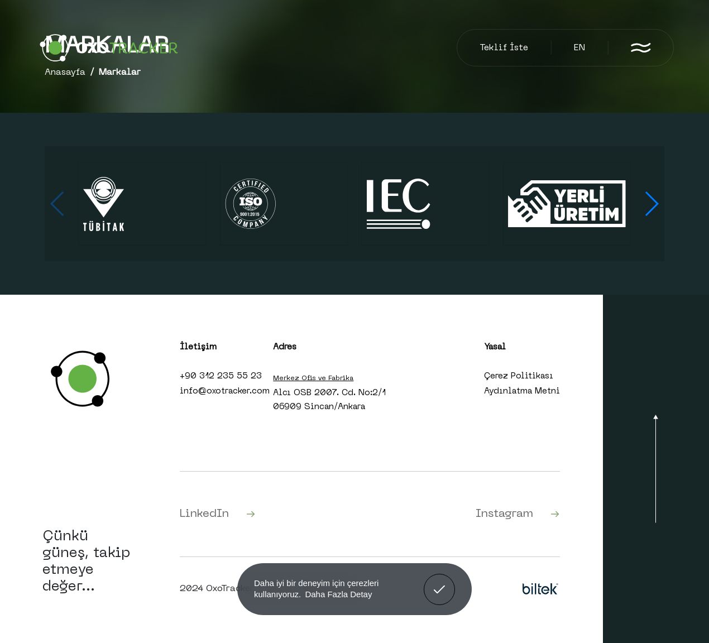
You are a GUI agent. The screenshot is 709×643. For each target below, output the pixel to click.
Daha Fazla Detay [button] (338, 594)
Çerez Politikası (518, 376)
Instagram (518, 514)
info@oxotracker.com (225, 391)
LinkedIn (218, 514)
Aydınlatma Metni (522, 391)
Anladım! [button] (439, 581)
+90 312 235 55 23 (221, 376)
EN (579, 48)
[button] (651, 203)
